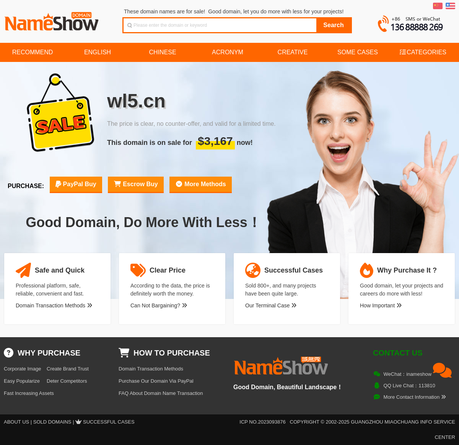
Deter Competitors (67, 381)
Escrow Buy (136, 184)
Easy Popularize (22, 381)
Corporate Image (22, 369)
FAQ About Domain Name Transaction (161, 393)
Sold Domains (52, 422)
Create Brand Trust (68, 369)
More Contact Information (415, 397)
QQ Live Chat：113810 (409, 385)
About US (16, 422)
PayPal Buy (75, 184)
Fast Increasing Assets (29, 393)
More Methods (200, 184)
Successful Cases (109, 422)
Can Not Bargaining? (158, 305)
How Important (381, 305)
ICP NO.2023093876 (262, 422)
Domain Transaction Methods (54, 305)
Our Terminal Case (270, 305)
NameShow (52, 19)
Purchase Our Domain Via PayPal (156, 381)
